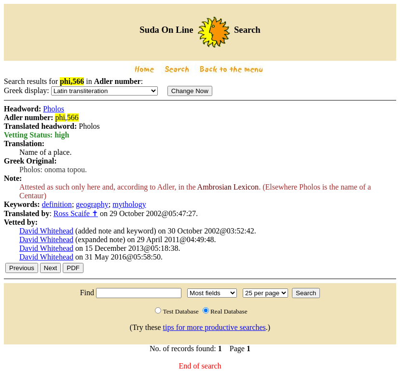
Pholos (53, 109)
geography (92, 204)
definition (57, 204)
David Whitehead (46, 231)
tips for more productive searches (214, 327)
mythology (129, 204)
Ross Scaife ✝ (76, 213)
